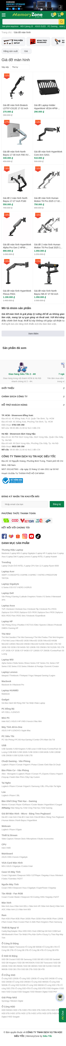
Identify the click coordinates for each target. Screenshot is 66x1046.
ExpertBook (40, 615)
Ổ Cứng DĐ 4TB (36, 950)
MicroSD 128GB (8, 644)
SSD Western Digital (39, 992)
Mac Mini (38, 721)
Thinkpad (23, 675)
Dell (46, 764)
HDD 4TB (46, 1010)
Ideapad (5, 675)
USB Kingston (19, 749)
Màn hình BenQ (48, 906)
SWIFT (4, 575)
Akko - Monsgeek (9, 774)
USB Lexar (31, 749)
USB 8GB (13, 752)
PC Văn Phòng (8, 739)
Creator (56, 666)
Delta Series (19, 663)
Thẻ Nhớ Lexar (9, 640)
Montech (59, 875)
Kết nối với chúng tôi (16, 527)
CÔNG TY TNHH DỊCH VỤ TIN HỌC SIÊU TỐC (33, 465)
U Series (5, 587)
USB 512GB (18, 755)
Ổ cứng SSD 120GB (10, 978)
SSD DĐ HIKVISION (26, 962)
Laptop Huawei (51, 556)
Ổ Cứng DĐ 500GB (34, 947)
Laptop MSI (15, 553)
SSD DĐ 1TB (14, 969)
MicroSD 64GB (50, 640)
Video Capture (7, 838)
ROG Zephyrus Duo (41, 612)
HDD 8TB (5, 1013)
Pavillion (21, 625)
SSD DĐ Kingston (9, 962)
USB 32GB (33, 752)
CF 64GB (25, 650)
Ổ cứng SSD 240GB (46, 978)
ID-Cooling (35, 897)
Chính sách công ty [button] (33, 396)
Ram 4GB (6, 918)
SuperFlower (42, 888)
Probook (57, 625)
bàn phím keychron (10, 26)
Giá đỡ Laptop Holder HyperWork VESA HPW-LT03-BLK (46, 108)
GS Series (22, 666)
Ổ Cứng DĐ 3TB (21, 950)
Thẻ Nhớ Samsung (25, 637)
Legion (52, 675)
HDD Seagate (14, 1017)
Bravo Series (30, 663)
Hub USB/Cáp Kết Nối (42, 931)
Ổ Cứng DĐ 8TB (52, 950)
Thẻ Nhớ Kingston (56, 637)
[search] (61, 21)
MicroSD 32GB (36, 640)
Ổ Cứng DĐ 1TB (50, 947)
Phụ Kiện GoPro (35, 934)
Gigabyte (23, 857)
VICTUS (29, 625)
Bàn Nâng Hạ (16, 808)
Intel (3, 848)
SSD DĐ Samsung (24, 959)
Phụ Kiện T (50, 786)
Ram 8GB (15, 918)
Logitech (5, 764)
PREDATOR (51, 575)
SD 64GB (21, 647)
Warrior (4, 804)
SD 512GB (51, 647)
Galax (5, 878)
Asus (52, 875)
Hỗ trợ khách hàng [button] (33, 405)
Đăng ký (57, 504)
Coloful (25, 866)
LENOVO (16, 712)
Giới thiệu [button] (33, 388)
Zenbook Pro (45, 609)
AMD (9, 848)
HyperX (27, 764)
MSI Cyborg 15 (26, 26)
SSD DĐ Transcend (44, 962)
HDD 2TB (27, 1010)
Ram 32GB (36, 918)
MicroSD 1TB (51, 644)
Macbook (5, 553)
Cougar (58, 804)
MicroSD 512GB (38, 644)
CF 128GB (34, 650)
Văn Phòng (6, 596)
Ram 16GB (25, 918)
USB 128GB (55, 752)
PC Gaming (52, 26)
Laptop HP (40, 553)
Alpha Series (7, 663)
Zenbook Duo (21, 609)
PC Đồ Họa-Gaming (23, 739)
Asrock (30, 721)
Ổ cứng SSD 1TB (52, 985)
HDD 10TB (15, 1013)
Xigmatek (12, 875)
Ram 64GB (46, 918)
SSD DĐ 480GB (30, 966)
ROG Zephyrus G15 (23, 612)
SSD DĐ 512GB (45, 966)
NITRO (42, 575)
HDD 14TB (36, 1013)
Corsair (19, 764)
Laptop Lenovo (24, 556)
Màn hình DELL (21, 906)
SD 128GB (31, 647)
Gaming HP (13, 628)
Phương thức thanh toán (19, 513)
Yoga (31, 675)
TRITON (5, 578)
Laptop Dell (12, 556)
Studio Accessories (46, 838)
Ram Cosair (7, 922)
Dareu (52, 774)
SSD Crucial (12, 992)
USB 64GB (43, 752)
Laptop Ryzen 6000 (51, 566)
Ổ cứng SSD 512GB (17, 985)
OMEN (4, 628)
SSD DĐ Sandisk (52, 959)
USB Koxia (41, 749)
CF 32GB (16, 650)
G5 (11, 587)
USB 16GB (22, 752)
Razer (12, 764)
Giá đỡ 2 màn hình (25, 817)
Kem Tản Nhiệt (21, 934)
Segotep (45, 875)
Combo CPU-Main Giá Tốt (44, 739)
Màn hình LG (12, 909)
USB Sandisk (7, 749)
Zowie (40, 764)
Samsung (35, 786)
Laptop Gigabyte (28, 553)
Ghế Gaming (47, 808)
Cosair (4, 875)
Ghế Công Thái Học (32, 808)
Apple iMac (26, 730)
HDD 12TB (25, 1013)
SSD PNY (53, 992)
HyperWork (49, 804)
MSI (24, 721)
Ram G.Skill (30, 922)
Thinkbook (14, 675)
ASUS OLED (40, 26)
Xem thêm (33, 333)
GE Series (12, 666)
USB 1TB (29, 755)
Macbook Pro (18, 684)
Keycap (6, 777)
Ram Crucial (19, 922)
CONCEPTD (14, 575)
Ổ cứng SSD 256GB (21, 982)
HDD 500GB (7, 1010)
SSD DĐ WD (38, 959)
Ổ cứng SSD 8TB (38, 988)
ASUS (14, 721)
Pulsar (34, 764)
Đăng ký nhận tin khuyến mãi (20, 496)
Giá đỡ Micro (40, 817)
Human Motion (9, 820)
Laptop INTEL (37, 556)
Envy (14, 625)
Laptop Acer (52, 553)
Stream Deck (20, 838)
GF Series (41, 663)
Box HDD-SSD (25, 931)
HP (3, 712)
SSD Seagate (23, 992)
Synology (5, 1001)
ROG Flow (11, 615)
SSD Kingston (52, 988)
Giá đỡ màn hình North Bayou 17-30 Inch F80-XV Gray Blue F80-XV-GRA (15, 154)
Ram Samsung (56, 922)
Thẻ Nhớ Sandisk (9, 637)
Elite (36, 625)
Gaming (15, 596)
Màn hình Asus (8, 906)
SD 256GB (41, 647)
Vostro (39, 596)
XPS (3, 600)
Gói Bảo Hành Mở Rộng (11, 703)
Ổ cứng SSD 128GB (28, 978)
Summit (48, 666)
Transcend (19, 947)
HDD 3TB (36, 1010)
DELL (8, 712)
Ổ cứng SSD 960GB (35, 985)
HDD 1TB (17, 1010)
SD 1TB (61, 647)
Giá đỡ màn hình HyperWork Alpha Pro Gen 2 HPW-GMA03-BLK (17, 247)
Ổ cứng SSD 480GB (39, 982)
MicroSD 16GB (22, 640)
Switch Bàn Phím (17, 777)
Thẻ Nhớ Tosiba (40, 637)
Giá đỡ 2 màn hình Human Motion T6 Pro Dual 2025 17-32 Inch (48, 247)
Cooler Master (37, 804)
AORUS (28, 587)
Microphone (32, 838)
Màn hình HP (35, 906)
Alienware (56, 596)
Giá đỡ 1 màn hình (9, 817)
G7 (15, 587)
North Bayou (21, 820)
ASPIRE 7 (33, 575)
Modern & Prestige (35, 666)
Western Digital (8, 947)
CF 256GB (45, 650)
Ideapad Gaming (41, 675)
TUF (3, 609)
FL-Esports (44, 774)
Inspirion (31, 596)
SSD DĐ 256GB (15, 966)
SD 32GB (12, 647)
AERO (20, 587)
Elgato (19, 829)
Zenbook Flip (33, 609)
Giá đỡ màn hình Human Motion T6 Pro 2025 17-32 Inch (47, 201)
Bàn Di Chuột (55, 764)
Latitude (23, 596)
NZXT (20, 878)
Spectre (43, 625)
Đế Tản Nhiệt (28, 703)
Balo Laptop (40, 703)
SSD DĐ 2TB (26, 969)
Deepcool (21, 875)
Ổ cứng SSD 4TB (22, 988)
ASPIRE (24, 575)
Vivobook (30, 615)
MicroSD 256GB (23, 644)
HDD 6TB (55, 1010)
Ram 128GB (58, 918)
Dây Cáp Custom (33, 777)
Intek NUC (6, 721)
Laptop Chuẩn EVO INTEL (12, 566)
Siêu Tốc (47, 1036)
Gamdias (12, 878)
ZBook (50, 625)
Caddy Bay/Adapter (10, 931)
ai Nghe (58, 786)
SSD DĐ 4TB (39, 969)
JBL (42, 786)
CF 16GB (6, 650)
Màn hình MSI (25, 909)
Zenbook (10, 609)
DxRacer (26, 804)
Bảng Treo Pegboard (55, 817)
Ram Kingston (42, 922)
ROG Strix (21, 615)
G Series (47, 596)
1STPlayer (36, 875)
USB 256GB (7, 755)
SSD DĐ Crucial (8, 959)
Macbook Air (7, 684)
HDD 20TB (46, 1013)
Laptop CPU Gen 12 (33, 566)
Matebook (6, 694)
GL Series (51, 663)
